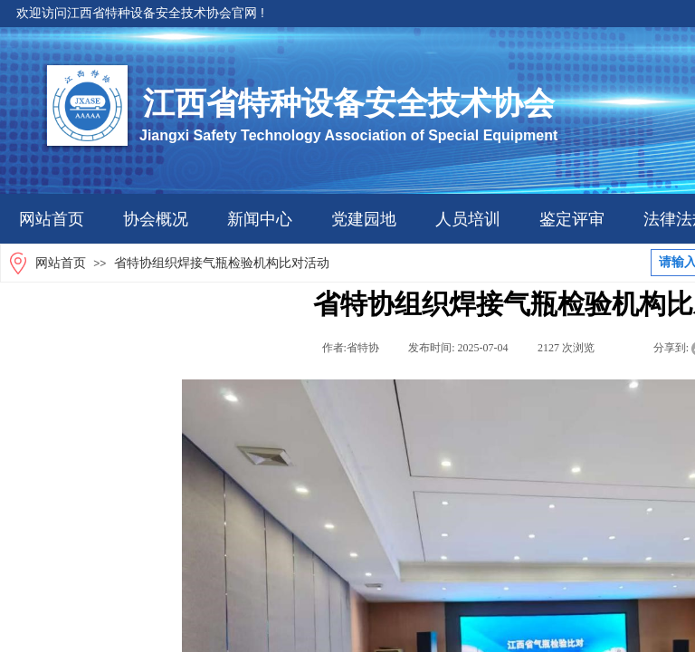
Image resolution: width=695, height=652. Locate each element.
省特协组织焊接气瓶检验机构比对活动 (221, 263)
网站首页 (51, 219)
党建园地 (363, 219)
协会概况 (155, 219)
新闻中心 (259, 219)
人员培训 (467, 219)
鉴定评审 (572, 219)
